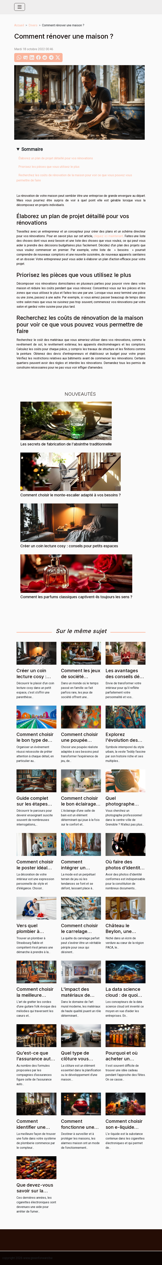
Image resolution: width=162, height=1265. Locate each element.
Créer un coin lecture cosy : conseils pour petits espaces (69, 546)
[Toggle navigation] (19, 7)
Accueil (19, 25)
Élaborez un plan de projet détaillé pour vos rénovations (55, 158)
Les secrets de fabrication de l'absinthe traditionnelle (66, 444)
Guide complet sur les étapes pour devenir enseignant (32, 806)
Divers (33, 25)
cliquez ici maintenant (108, 236)
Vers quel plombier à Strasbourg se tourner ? (32, 934)
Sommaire (32, 149)
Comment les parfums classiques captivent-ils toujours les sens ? (76, 597)
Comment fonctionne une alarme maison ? (78, 1127)
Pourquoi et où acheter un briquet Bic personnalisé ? (122, 1061)
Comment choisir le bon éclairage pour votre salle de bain (79, 806)
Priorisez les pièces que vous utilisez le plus (48, 167)
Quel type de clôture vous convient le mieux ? (75, 1061)
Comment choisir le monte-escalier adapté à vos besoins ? (70, 495)
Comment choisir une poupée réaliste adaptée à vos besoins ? (81, 743)
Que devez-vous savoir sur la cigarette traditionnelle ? (35, 1193)
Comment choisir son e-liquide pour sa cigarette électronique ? (124, 1129)
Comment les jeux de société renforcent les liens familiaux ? (80, 679)
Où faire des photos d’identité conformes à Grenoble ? (124, 870)
